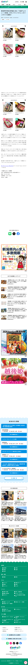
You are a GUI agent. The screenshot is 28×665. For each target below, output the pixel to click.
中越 (4, 569)
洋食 (16, 584)
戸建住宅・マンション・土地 (20, 617)
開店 (4, 577)
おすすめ (16, 1)
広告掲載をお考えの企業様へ (15, 635)
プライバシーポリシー (19, 631)
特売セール (6, 609)
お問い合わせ (17, 627)
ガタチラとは (5, 629)
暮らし (25, 4)
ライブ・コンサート (19, 593)
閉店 (16, 577)
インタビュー (18, 609)
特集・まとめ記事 (7, 610)
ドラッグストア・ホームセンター (20, 620)
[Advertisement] (14, 76)
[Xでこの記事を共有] (14, 234)
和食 (4, 584)
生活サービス (18, 622)
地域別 (3, 4)
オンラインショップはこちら (7, 165)
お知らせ (4, 627)
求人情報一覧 (14, 478)
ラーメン (5, 582)
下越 (16, 568)
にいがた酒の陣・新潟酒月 (20, 595)
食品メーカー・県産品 (8, 603)
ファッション (6, 622)
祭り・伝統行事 (19, 591)
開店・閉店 (8, 4)
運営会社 (4, 631)
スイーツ (5, 586)
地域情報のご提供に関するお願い (15, 638)
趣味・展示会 (6, 593)
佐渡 (4, 571)
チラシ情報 (22, 1)
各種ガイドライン (18, 629)
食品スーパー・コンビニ (8, 616)
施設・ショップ (7, 602)
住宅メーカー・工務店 (20, 602)
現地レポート (18, 582)
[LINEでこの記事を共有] (9, 234)
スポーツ (5, 595)
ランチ (17, 586)
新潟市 (3, 19)
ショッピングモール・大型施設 (8, 620)
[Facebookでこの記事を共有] (18, 234)
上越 (16, 569)
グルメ (14, 4)
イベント (19, 4)
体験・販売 (6, 591)
